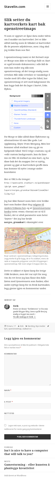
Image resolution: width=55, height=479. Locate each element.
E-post (8, 402)
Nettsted (9, 413)
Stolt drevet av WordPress (15, 475)
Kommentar (10, 354)
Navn (7, 390)
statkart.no (27, 328)
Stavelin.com (14, 6)
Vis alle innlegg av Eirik (23, 317)
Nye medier (40, 326)
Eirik (21, 326)
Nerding (31, 326)
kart (5, 328)
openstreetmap (15, 328)
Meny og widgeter (48, 9)
